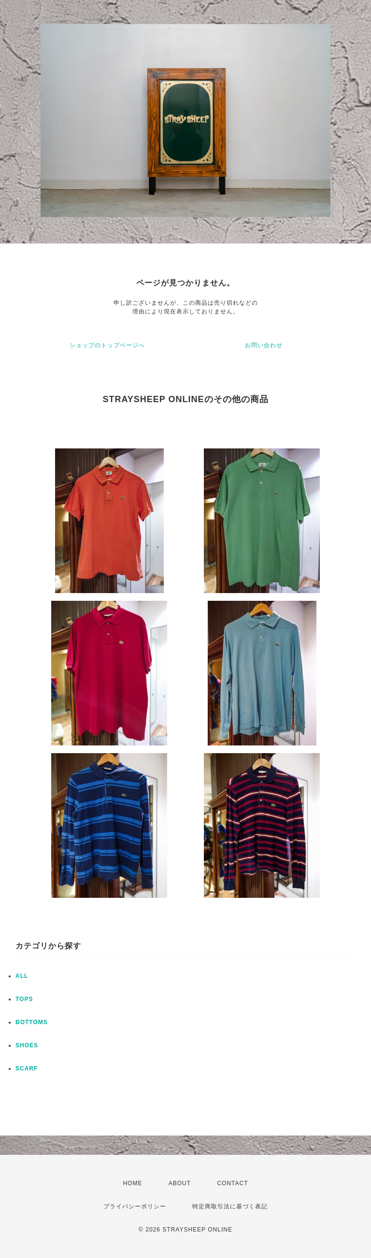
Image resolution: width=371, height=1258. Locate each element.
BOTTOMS (31, 1022)
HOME (132, 1183)
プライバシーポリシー (134, 1206)
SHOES (26, 1045)
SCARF (26, 1068)
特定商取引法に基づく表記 (230, 1206)
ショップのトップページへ (107, 345)
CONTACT (232, 1183)
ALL (21, 976)
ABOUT (180, 1183)
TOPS (24, 999)
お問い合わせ (264, 345)
